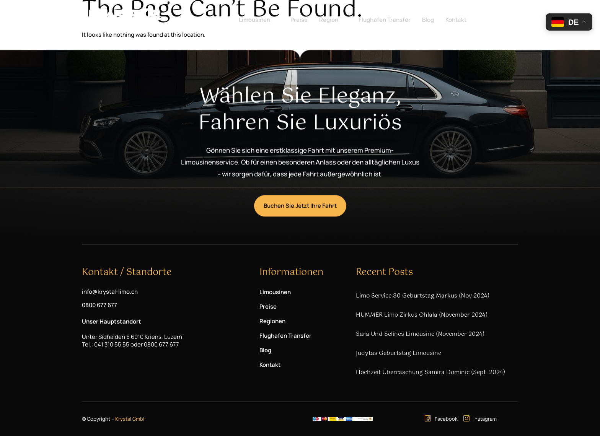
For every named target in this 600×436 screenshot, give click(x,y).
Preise (299, 20)
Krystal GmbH (131, 418)
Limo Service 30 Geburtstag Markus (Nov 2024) (422, 296)
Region (332, 20)
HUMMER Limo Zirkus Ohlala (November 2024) (422, 315)
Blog (428, 20)
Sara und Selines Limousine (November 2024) (420, 334)
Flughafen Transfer (385, 20)
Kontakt (455, 20)
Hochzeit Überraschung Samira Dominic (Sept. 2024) (430, 372)
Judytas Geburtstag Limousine (398, 353)
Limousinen (258, 20)
